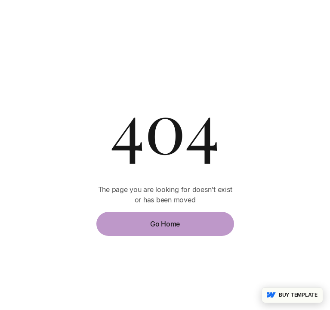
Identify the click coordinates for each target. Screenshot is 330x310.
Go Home (165, 224)
